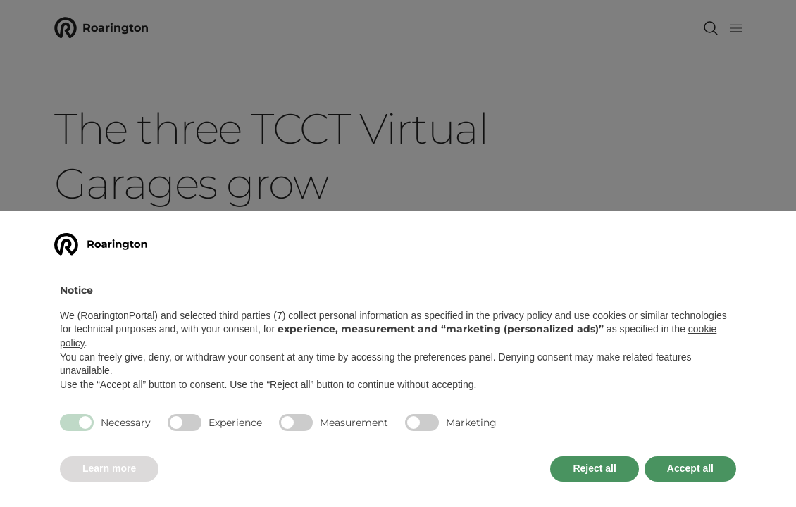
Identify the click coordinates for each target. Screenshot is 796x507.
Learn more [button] (109, 468)
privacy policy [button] (522, 315)
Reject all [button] (594, 468)
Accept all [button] (690, 468)
